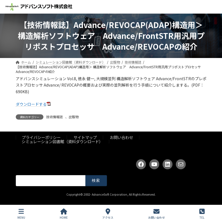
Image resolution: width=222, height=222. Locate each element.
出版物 (74, 116)
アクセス (107, 213)
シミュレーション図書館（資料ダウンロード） (62, 141)
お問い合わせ (121, 137)
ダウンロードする (31, 104)
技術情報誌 (54, 116)
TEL (202, 213)
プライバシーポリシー (41, 137)
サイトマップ (85, 137)
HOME (64, 213)
